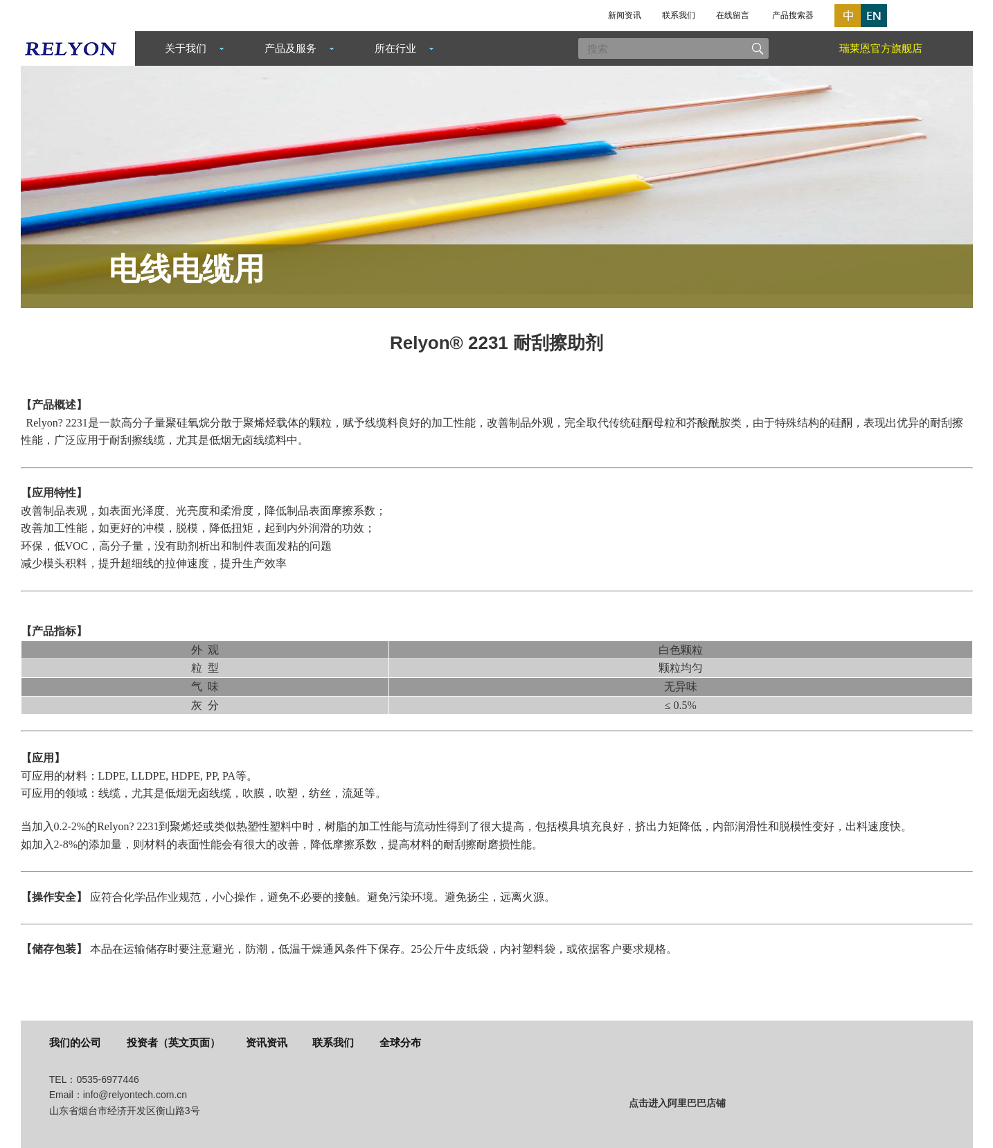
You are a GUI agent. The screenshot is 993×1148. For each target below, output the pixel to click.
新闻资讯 (624, 15)
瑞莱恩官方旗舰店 (880, 48)
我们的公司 (75, 1042)
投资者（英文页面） (173, 1042)
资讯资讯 (266, 1042)
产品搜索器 (793, 15)
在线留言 (732, 15)
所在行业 (395, 48)
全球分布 (400, 1042)
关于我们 (185, 48)
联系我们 (678, 15)
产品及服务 (290, 48)
